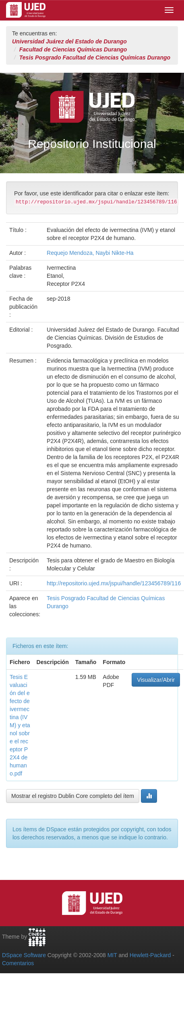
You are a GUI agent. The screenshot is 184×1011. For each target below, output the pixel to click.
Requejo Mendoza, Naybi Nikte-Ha (90, 253)
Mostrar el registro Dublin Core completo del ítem (72, 796)
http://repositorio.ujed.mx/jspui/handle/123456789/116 (114, 583)
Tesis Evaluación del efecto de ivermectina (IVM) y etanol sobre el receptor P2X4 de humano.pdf (20, 725)
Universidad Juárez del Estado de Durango (69, 41)
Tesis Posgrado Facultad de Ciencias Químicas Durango (94, 57)
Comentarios (18, 963)
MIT (112, 955)
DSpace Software (24, 955)
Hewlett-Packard (150, 955)
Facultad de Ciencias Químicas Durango (73, 49)
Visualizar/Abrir (156, 680)
